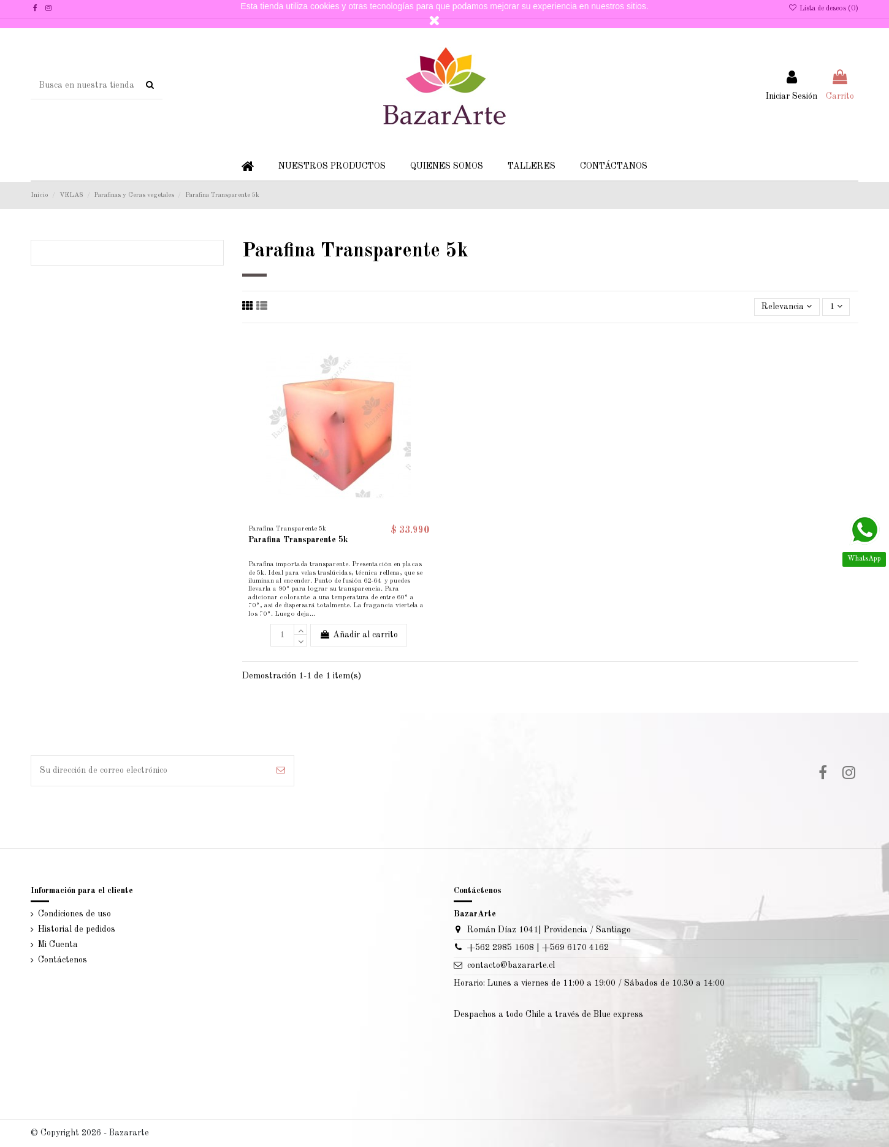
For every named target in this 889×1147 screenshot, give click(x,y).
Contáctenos (62, 960)
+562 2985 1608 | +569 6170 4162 (538, 947)
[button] (332, 166)
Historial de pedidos (76, 929)
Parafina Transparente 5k (298, 539)
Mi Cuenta (58, 944)
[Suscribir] (281, 771)
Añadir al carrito (358, 634)
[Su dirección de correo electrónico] (149, 771)
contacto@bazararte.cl (511, 965)
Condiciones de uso (74, 914)
